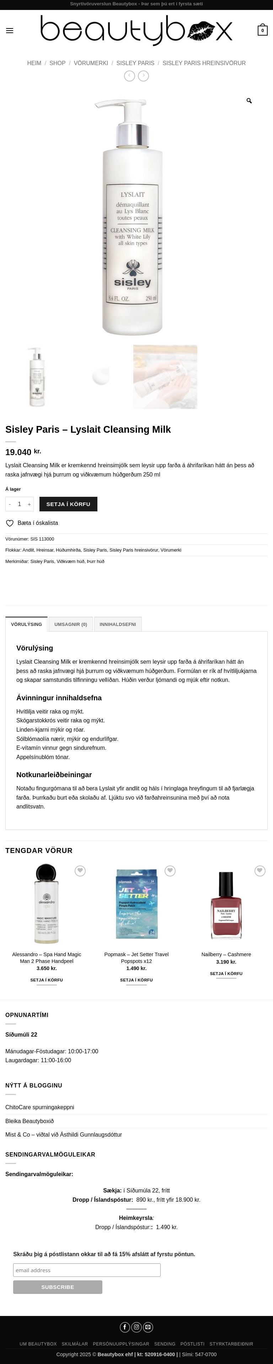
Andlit (28, 550)
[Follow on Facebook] (125, 1327)
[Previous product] (143, 75)
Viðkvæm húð (70, 561)
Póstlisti (193, 1344)
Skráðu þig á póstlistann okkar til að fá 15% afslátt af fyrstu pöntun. (104, 1254)
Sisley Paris (136, 63)
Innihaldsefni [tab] (118, 624)
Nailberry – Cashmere (226, 954)
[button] (9, 30)
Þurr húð (96, 561)
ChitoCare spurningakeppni (39, 1107)
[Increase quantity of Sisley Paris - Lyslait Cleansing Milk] (29, 504)
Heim (34, 63)
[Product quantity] (19, 504)
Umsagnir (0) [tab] (70, 624)
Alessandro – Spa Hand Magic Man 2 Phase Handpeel (46, 958)
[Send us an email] (148, 1327)
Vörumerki (91, 63)
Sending (165, 1344)
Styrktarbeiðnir (231, 1344)
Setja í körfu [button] (46, 980)
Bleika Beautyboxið (29, 1121)
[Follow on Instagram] (136, 1327)
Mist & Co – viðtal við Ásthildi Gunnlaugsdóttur (63, 1135)
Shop (57, 63)
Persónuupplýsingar (121, 1344)
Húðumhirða (68, 550)
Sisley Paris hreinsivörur (204, 63)
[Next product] (129, 75)
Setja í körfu (69, 504)
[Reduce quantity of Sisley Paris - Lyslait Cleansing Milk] (9, 504)
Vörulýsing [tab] (26, 624)
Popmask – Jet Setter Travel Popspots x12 (137, 958)
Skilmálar (75, 1344)
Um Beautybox (38, 1344)
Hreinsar (45, 550)
